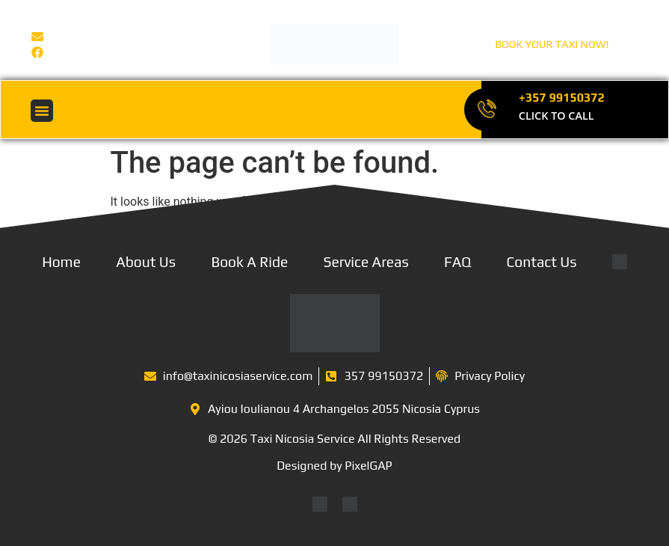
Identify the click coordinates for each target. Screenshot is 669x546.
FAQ (457, 262)
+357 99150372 (562, 98)
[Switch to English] (320, 504)
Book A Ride (249, 262)
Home (61, 262)
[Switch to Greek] (350, 504)
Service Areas (366, 262)
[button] (42, 110)
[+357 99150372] (486, 110)
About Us (146, 262)
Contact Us (542, 262)
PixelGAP (368, 465)
